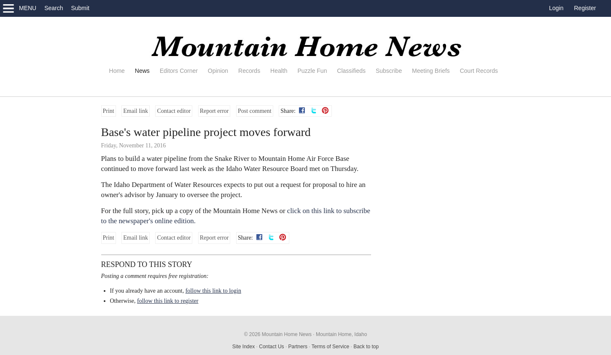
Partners (297, 347)
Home (117, 70)
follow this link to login (213, 291)
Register (585, 8)
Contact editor (174, 111)
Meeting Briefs (431, 70)
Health (278, 70)
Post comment (255, 111)
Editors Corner (179, 70)
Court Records (479, 70)
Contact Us (271, 347)
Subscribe (389, 70)
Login (556, 8)
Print (108, 111)
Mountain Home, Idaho (341, 334)
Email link (135, 111)
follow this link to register (167, 301)
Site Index (243, 347)
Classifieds (351, 70)
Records (249, 70)
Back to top (366, 347)
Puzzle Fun (312, 70)
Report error (214, 111)
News (142, 70)
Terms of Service (330, 347)
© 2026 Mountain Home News (278, 334)
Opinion (218, 70)
